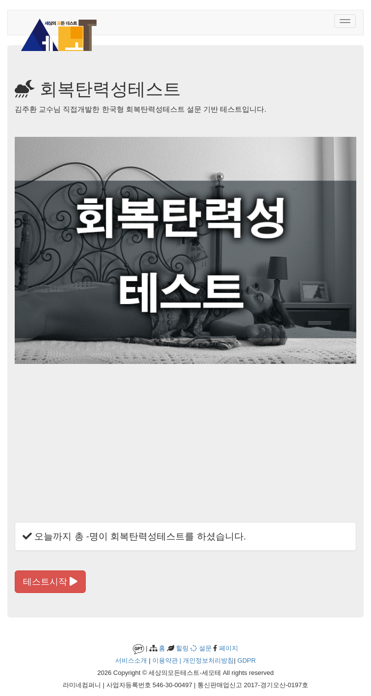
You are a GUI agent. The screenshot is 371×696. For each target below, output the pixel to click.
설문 (201, 648)
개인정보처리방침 (208, 660)
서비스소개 (131, 660)
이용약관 (165, 660)
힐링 (181, 648)
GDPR (246, 660)
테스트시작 (50, 582)
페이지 (227, 648)
